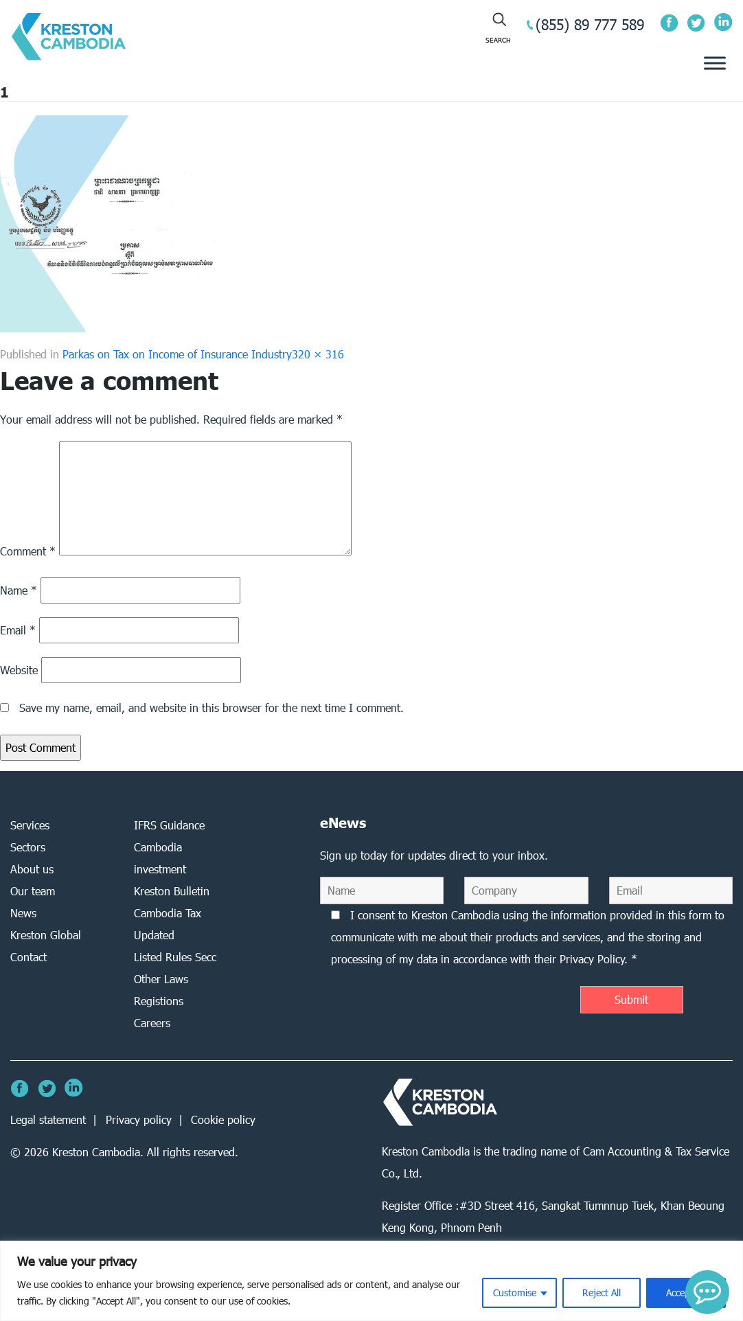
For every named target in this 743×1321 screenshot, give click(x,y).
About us (32, 868)
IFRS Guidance (169, 824)
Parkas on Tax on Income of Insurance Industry (177, 353)
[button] (707, 1292)
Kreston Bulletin (171, 890)
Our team (32, 890)
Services (29, 824)
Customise (514, 1292)
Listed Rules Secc (175, 956)
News (23, 912)
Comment (28, 551)
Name (18, 590)
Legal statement (48, 1119)
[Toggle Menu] (715, 63)
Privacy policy (139, 1119)
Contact (28, 956)
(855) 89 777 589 (590, 24)
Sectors (27, 846)
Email (18, 629)
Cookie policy (223, 1119)
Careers (152, 1022)
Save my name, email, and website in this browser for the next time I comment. (211, 707)
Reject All (601, 1292)
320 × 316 (318, 353)
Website (19, 669)
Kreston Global (45, 934)
